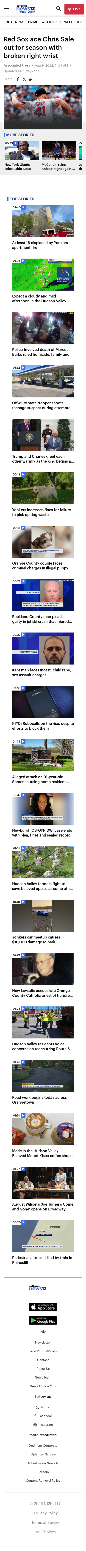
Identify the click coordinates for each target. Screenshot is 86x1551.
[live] (74, 9)
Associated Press (17, 65)
